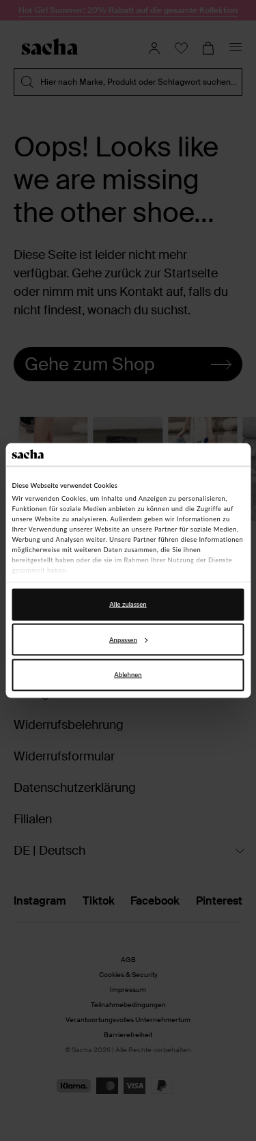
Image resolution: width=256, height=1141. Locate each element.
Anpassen (128, 639)
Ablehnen (127, 674)
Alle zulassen (127, 604)
